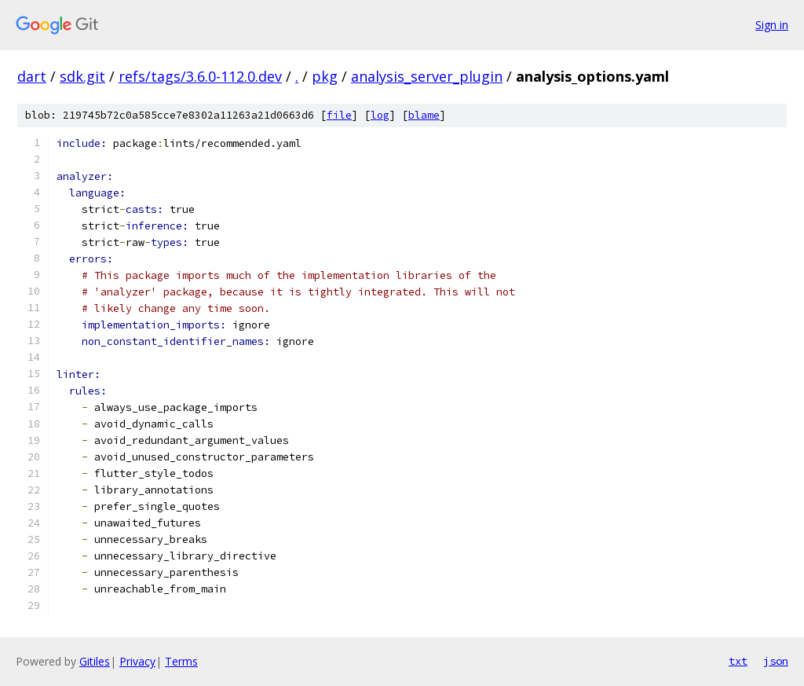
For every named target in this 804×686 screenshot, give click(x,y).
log (380, 115)
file (339, 115)
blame (424, 115)
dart (31, 76)
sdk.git (82, 76)
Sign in (771, 24)
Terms (181, 661)
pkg (325, 76)
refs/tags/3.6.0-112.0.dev (200, 76)
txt (738, 661)
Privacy (137, 661)
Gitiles (94, 661)
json (775, 661)
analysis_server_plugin (426, 76)
